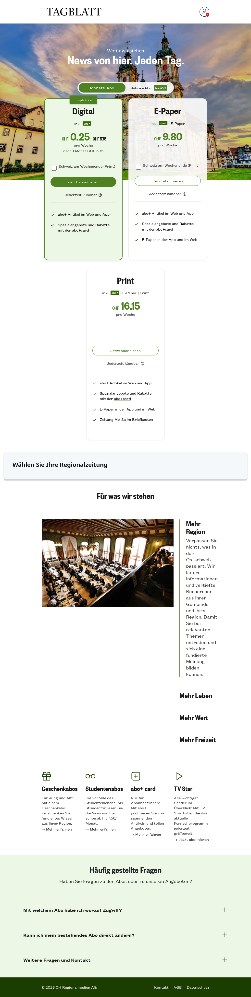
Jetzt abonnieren (193, 839)
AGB (178, 987)
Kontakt (161, 987)
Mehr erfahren (59, 829)
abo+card (80, 230)
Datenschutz (198, 987)
